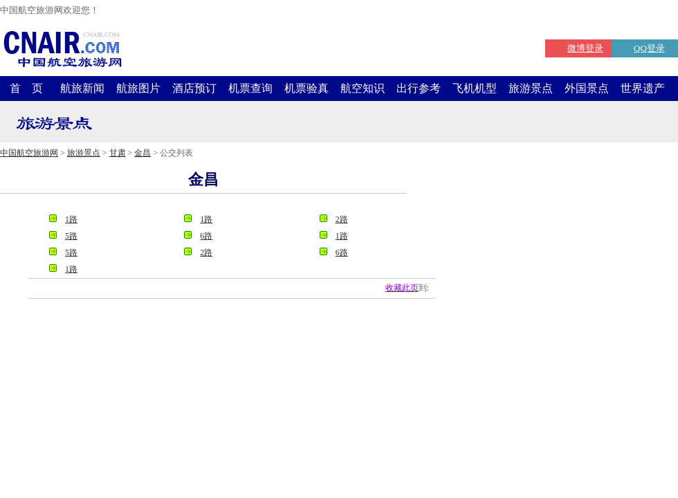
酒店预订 (194, 88)
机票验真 (306, 88)
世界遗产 (643, 88)
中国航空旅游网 (29, 153)
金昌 (142, 153)
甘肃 (117, 153)
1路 (71, 219)
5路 (71, 236)
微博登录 (585, 48)
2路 (342, 219)
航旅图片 (138, 88)
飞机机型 (474, 88)
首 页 (26, 88)
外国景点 (587, 88)
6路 (206, 236)
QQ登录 (649, 48)
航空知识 (362, 88)
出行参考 (418, 88)
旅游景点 (530, 88)
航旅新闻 (82, 88)
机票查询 (250, 88)
